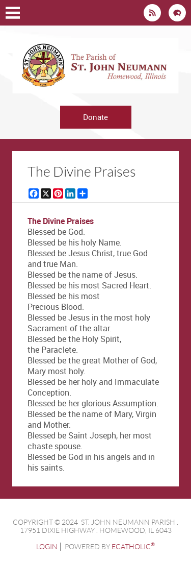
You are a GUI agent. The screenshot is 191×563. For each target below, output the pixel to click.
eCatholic (133, 547)
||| (12, 12)
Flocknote (177, 12)
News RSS (152, 12)
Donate (95, 117)
